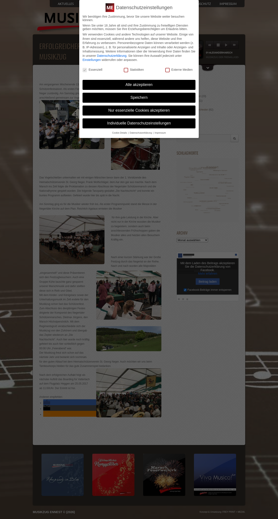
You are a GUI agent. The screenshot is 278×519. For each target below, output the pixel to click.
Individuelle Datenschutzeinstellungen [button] (139, 123)
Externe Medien (179, 69)
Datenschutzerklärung (111, 55)
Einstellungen (92, 60)
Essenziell (92, 69)
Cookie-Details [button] (119, 132)
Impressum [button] (160, 132)
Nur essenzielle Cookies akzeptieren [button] (139, 110)
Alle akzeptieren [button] (139, 84)
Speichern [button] (139, 97)
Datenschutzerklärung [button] (141, 132)
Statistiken (134, 69)
